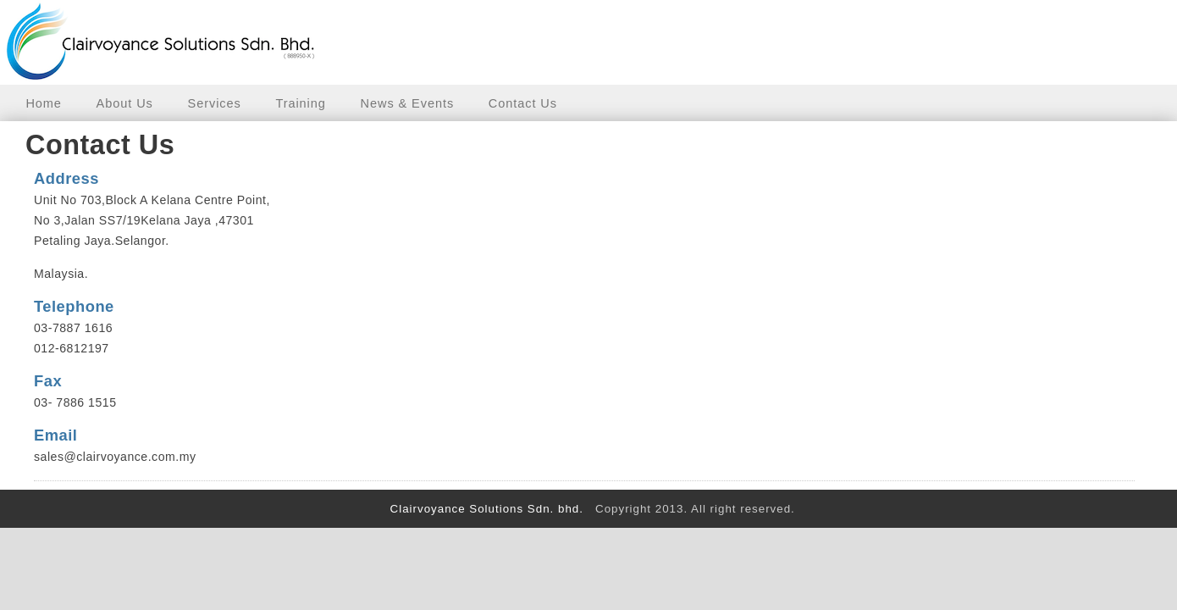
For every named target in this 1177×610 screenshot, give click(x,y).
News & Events (408, 103)
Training (300, 103)
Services (214, 103)
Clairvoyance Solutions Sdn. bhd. (484, 508)
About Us (125, 103)
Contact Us (523, 103)
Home (43, 103)
